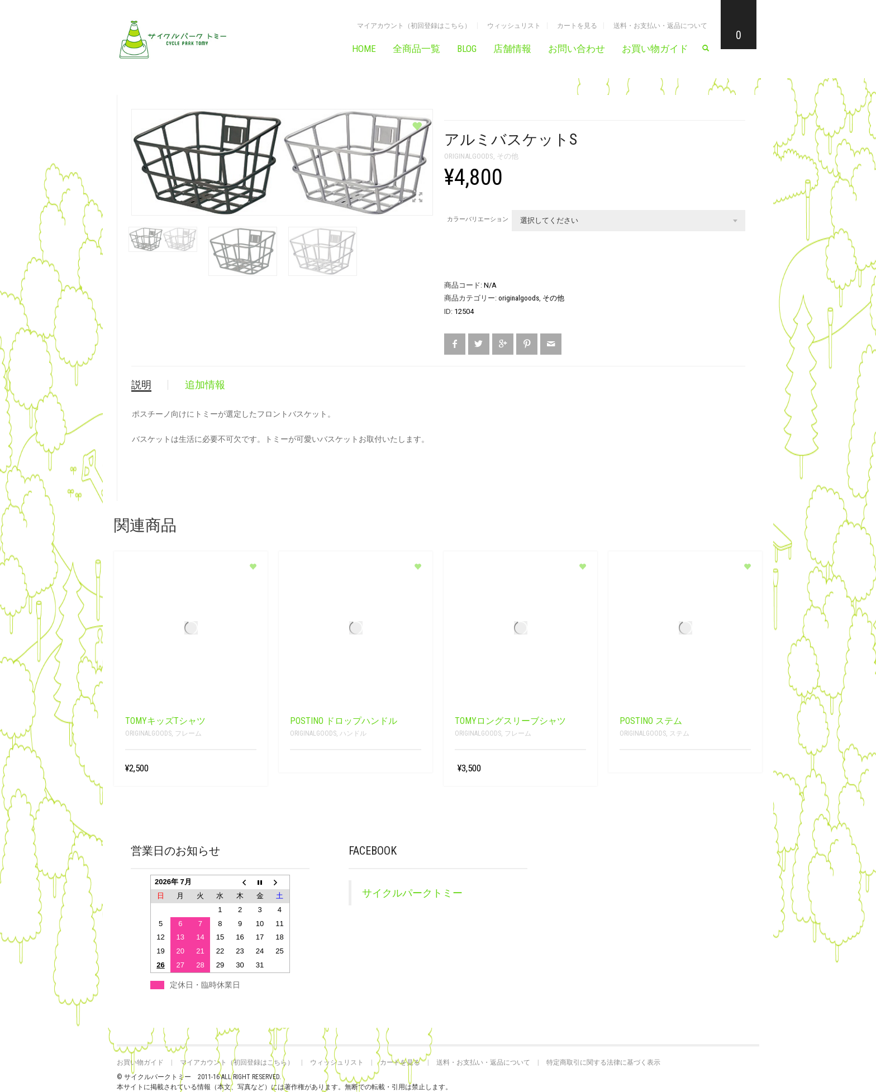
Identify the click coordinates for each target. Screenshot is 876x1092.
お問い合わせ (576, 48)
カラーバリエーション (477, 219)
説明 (141, 384)
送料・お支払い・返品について (660, 26)
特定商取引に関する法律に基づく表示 (603, 1062)
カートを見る (577, 26)
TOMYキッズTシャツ (165, 721)
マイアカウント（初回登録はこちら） (414, 26)
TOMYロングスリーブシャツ (510, 721)
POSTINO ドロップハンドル (343, 721)
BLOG (467, 48)
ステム (679, 733)
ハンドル (353, 733)
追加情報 (205, 384)
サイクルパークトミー (412, 893)
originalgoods (468, 156)
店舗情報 (512, 48)
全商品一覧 (416, 48)
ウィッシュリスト (514, 26)
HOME (364, 48)
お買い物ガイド (655, 48)
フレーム (188, 733)
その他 (507, 156)
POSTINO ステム (651, 721)
